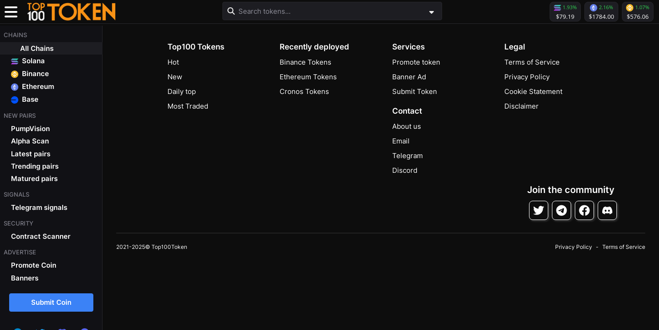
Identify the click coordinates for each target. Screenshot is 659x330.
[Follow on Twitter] (538, 210)
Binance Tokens (305, 62)
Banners (24, 278)
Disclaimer (521, 106)
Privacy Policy (527, 76)
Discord (404, 170)
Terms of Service (532, 62)
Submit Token (414, 91)
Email (401, 141)
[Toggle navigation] (11, 12)
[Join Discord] (607, 210)
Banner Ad (409, 76)
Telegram (407, 155)
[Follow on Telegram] (561, 210)
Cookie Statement (533, 91)
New (174, 76)
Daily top (181, 91)
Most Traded (187, 106)
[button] (71, 12)
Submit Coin (51, 302)
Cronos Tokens (304, 91)
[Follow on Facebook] (584, 210)
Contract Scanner (40, 236)
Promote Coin (33, 265)
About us (406, 126)
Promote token (416, 62)
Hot (173, 62)
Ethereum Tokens (308, 76)
